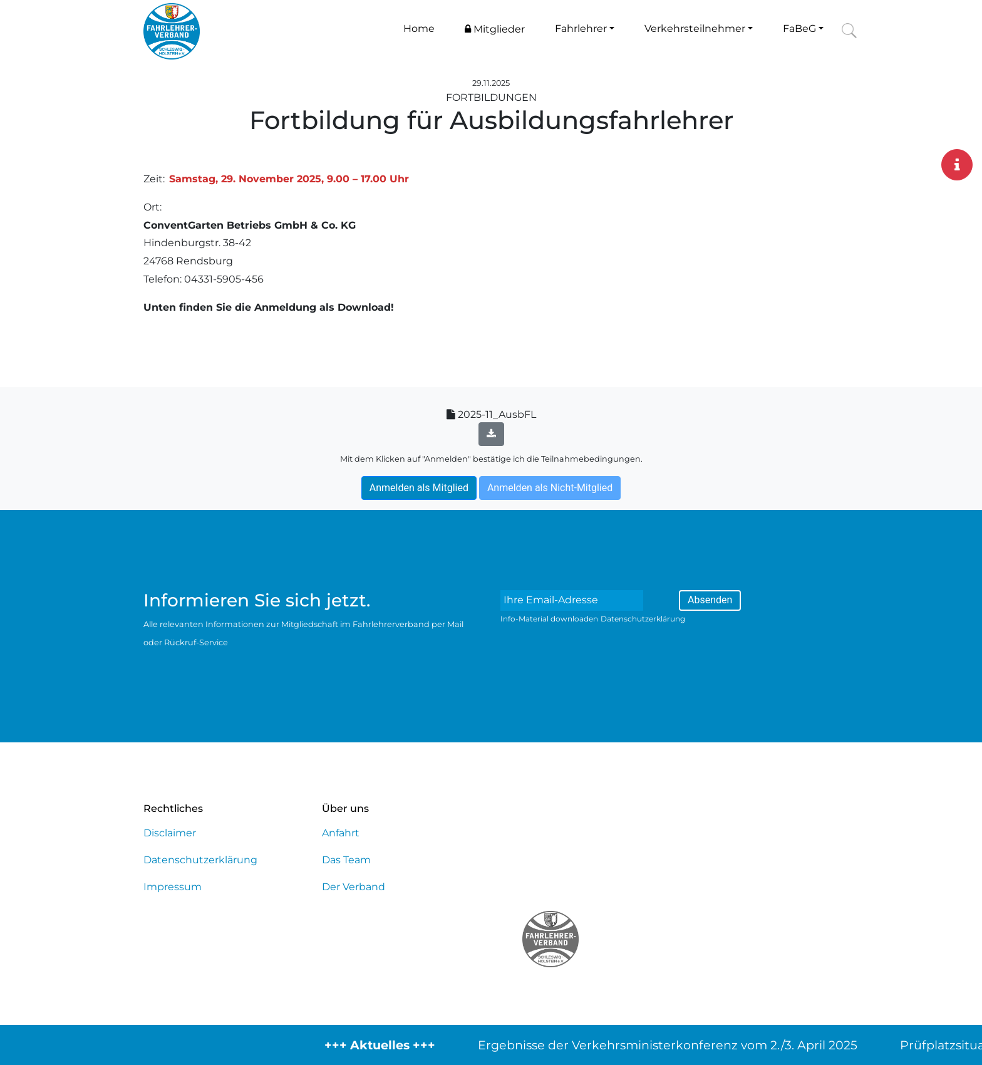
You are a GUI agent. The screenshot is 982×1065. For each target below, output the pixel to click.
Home (419, 28)
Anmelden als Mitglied (419, 488)
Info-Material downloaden (549, 618)
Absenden (710, 600)
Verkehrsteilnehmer (694, 28)
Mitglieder (495, 29)
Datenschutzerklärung (643, 618)
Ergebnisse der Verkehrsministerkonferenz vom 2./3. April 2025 (678, 1044)
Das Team (346, 860)
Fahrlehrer (581, 28)
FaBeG (799, 28)
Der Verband (353, 887)
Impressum (172, 887)
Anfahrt (340, 833)
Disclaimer (169, 833)
